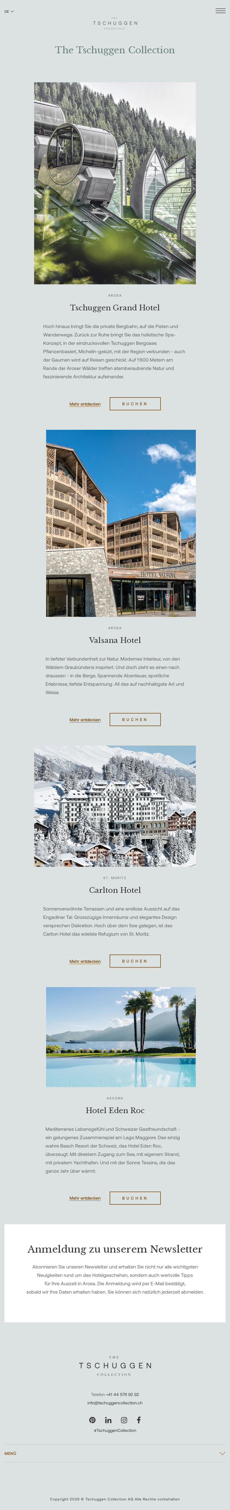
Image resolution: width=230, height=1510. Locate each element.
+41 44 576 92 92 (122, 1394)
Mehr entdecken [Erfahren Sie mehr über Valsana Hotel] (85, 719)
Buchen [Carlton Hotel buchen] (135, 961)
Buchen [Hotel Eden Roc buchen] (135, 1198)
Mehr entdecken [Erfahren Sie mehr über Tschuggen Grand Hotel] (85, 403)
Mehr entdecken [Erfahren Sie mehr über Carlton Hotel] (85, 961)
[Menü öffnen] (221, 11)
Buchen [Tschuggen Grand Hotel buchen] (135, 403)
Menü (10, 1453)
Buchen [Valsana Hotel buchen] (135, 719)
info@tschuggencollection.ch (115, 1402)
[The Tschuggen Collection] (115, 20)
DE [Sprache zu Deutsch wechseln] (9, 11)
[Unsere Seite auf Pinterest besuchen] (92, 1420)
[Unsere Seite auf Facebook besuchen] (139, 1420)
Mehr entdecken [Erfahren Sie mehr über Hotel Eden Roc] (85, 1198)
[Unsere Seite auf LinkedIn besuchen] (108, 1420)
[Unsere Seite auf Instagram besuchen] (124, 1420)
